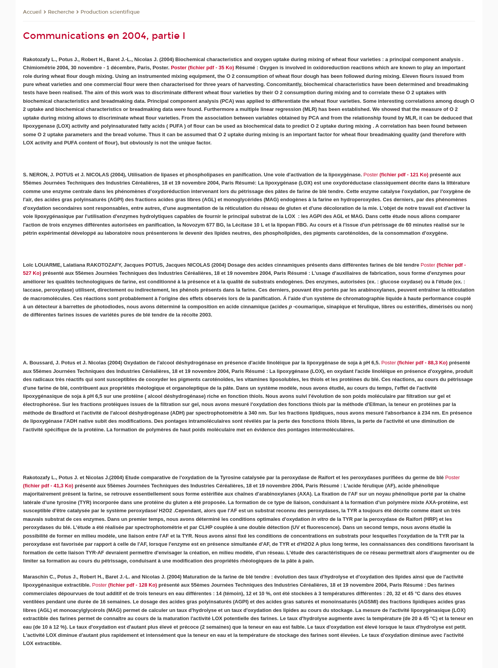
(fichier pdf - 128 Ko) (132, 585)
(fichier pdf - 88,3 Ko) (414, 363)
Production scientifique (110, 12)
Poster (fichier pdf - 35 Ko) (202, 67)
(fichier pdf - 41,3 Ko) (48, 486)
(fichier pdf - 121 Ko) (395, 175)
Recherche (61, 12)
